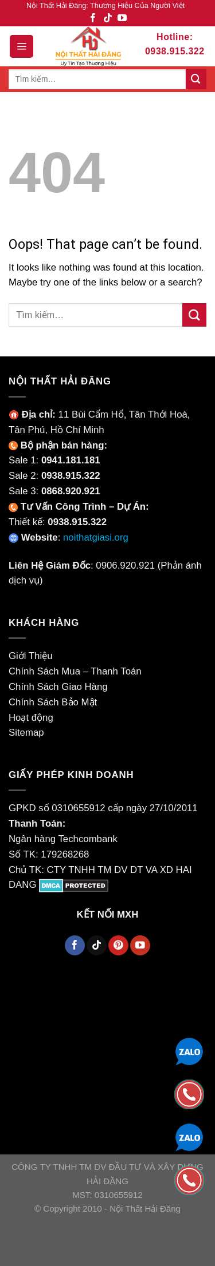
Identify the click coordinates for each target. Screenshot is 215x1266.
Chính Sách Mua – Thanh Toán (75, 671)
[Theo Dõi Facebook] (92, 18)
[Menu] (21, 46)
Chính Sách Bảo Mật (53, 702)
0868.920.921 (70, 491)
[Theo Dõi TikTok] (107, 18)
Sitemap (26, 732)
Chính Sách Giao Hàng (58, 686)
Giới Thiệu (31, 655)
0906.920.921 (125, 565)
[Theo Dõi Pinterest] (118, 945)
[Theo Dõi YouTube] (122, 18)
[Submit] (196, 79)
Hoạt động (31, 717)
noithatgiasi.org (95, 537)
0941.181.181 (70, 460)
